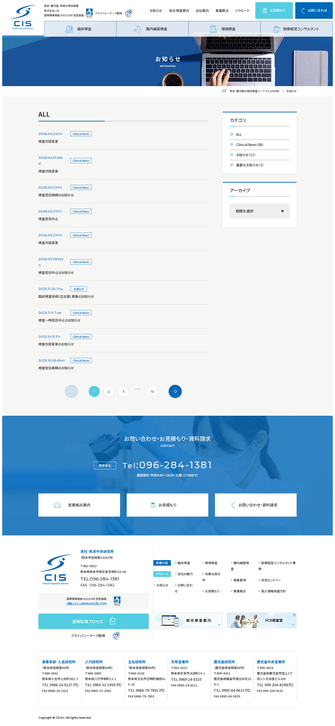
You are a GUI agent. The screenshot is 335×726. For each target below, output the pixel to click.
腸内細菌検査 (150, 29)
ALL (239, 134)
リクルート (242, 10)
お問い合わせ (317, 10)
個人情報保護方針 (273, 591)
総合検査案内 (179, 10)
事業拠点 (222, 10)
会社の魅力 (185, 574)
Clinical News (250, 144)
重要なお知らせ (250, 165)
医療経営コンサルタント (296, 29)
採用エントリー (271, 580)
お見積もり (277, 10)
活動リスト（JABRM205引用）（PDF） (87, 603)
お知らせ (156, 10)
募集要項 (239, 580)
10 (152, 391)
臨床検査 (78, 29)
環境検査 (222, 29)
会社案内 (202, 10)
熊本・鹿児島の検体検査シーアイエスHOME (254, 91)
